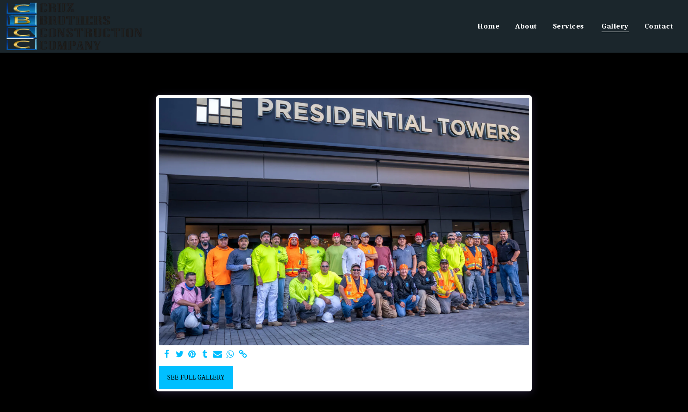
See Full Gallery (196, 377)
